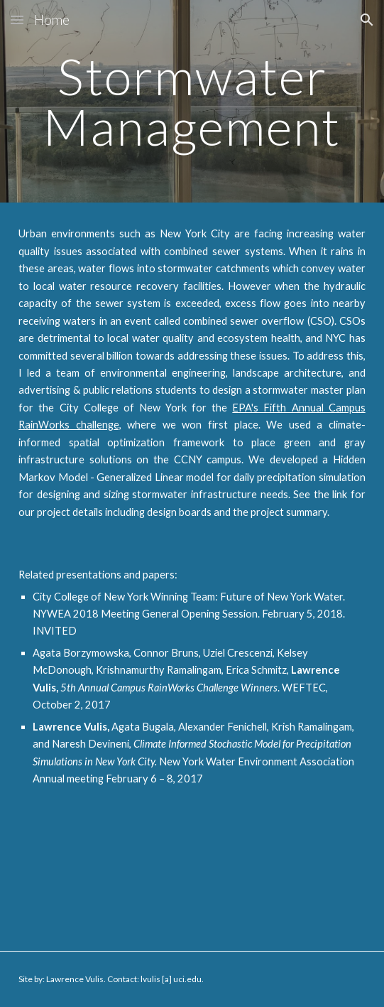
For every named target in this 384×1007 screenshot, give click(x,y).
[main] (192, 101)
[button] (17, 19)
